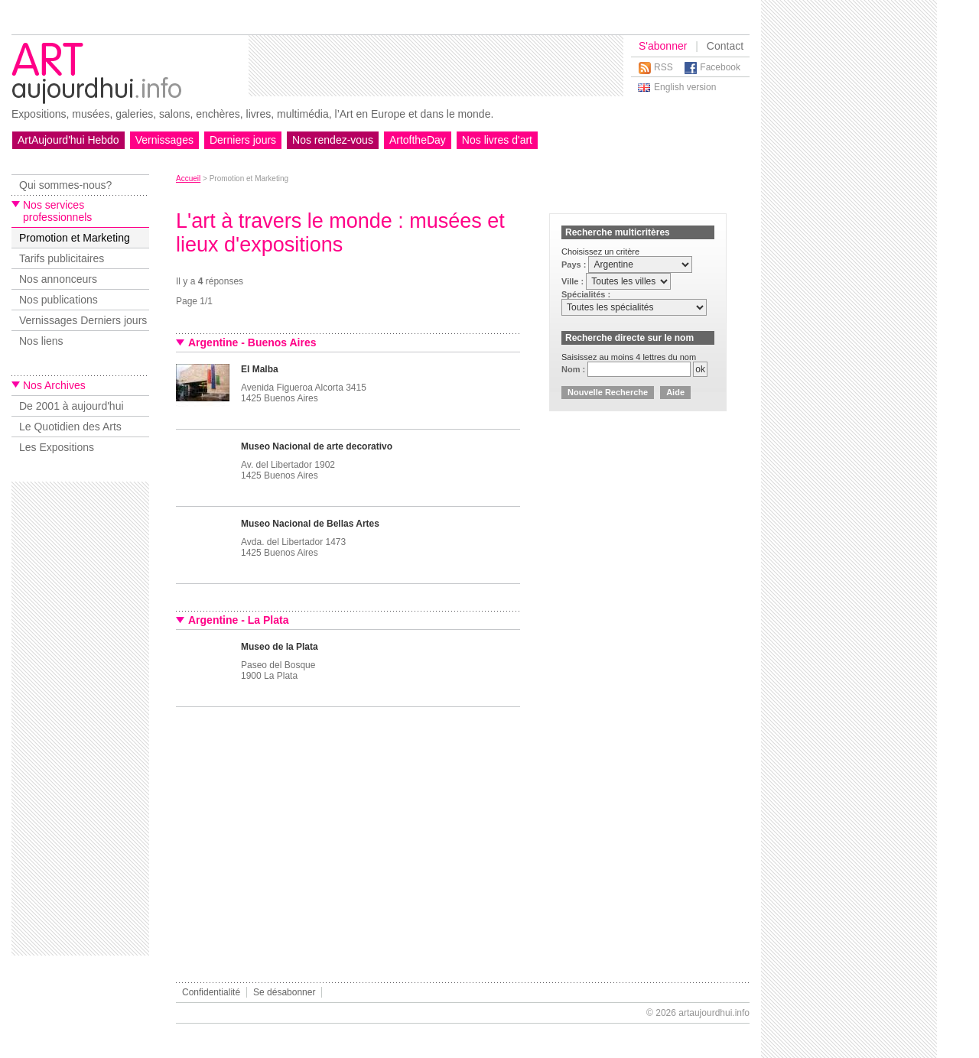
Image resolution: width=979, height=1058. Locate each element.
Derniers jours (243, 140)
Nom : (574, 369)
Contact (725, 46)
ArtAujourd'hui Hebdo (68, 140)
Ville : (573, 281)
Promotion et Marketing (74, 238)
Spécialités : (585, 294)
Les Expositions (56, 447)
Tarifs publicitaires (61, 258)
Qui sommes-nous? (65, 185)
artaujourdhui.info (714, 1013)
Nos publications (58, 300)
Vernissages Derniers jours (83, 320)
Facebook (720, 67)
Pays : (574, 264)
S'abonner (663, 46)
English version (685, 87)
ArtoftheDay (417, 140)
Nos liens (41, 341)
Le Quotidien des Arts (70, 426)
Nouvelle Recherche (608, 392)
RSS (663, 67)
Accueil (188, 178)
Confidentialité (211, 992)
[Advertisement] (436, 66)
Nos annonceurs (58, 279)
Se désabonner (284, 992)
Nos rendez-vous (332, 140)
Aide (675, 392)
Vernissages (164, 140)
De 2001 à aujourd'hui (71, 406)
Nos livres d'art (497, 140)
